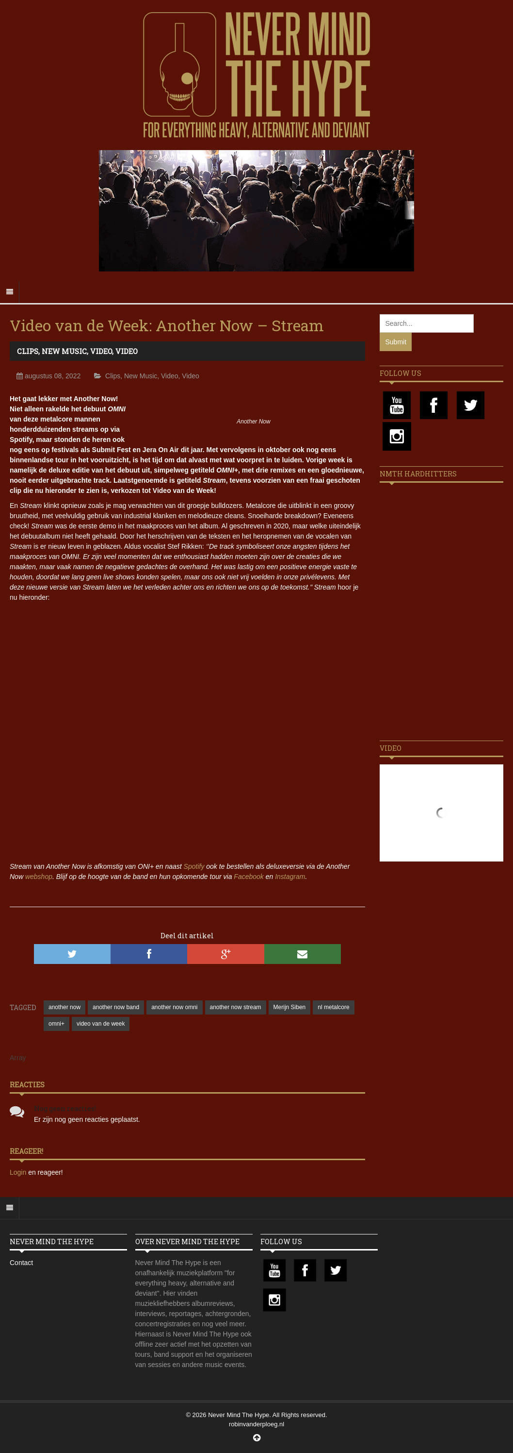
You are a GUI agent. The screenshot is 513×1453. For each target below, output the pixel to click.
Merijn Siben (289, 1007)
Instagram (290, 876)
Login (19, 1172)
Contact (21, 1263)
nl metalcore (333, 1007)
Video (101, 351)
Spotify (194, 866)
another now (64, 1007)
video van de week (101, 1023)
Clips (27, 351)
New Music (64, 351)
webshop (38, 876)
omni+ (56, 1023)
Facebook (248, 876)
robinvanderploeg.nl (256, 1424)
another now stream (235, 1007)
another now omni (174, 1007)
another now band (116, 1007)
